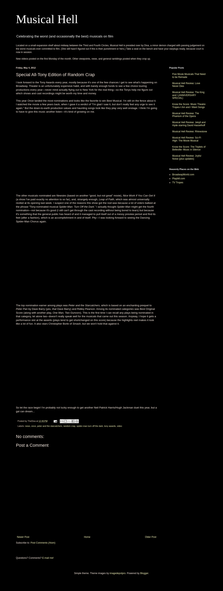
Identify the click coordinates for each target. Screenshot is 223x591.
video (119, 426)
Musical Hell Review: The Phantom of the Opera (185, 115)
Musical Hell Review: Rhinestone (189, 131)
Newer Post (23, 537)
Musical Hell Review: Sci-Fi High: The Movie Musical (186, 139)
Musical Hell (47, 19)
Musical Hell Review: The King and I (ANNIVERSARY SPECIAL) (188, 95)
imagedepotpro (118, 573)
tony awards (110, 426)
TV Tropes (177, 182)
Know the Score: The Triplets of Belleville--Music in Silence (188, 148)
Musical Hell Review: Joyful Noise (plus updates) (186, 157)
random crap (69, 426)
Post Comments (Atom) (42, 542)
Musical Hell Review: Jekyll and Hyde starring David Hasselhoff (188, 124)
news (27, 426)
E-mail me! (48, 558)
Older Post (150, 537)
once (33, 426)
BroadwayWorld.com (183, 174)
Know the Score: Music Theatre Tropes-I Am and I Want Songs (188, 105)
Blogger (144, 573)
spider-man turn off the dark (90, 426)
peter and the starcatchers (49, 426)
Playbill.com (178, 178)
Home (87, 537)
